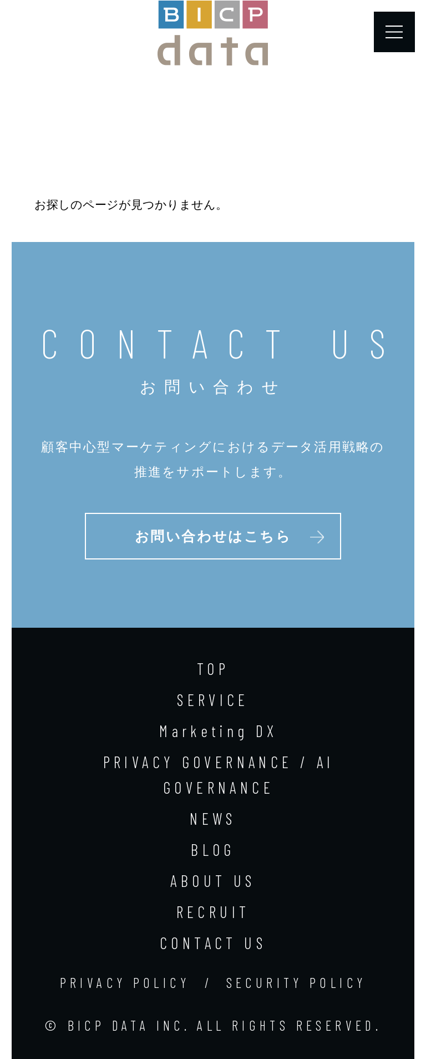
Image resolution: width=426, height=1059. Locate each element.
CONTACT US (213, 942)
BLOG (213, 849)
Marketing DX (218, 730)
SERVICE (213, 699)
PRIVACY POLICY (125, 982)
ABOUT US (212, 880)
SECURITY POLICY (296, 982)
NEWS (213, 818)
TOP (213, 668)
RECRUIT (213, 911)
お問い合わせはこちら (213, 536)
